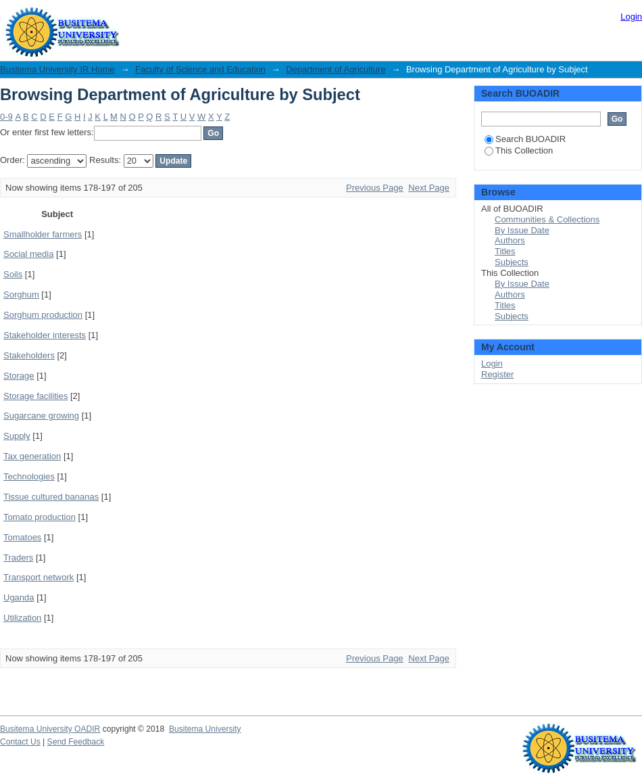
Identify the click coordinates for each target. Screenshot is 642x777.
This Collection (519, 150)
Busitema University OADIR (50, 729)
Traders (18, 557)
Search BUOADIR (525, 139)
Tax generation (32, 456)
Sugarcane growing (41, 415)
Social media (28, 254)
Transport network (38, 577)
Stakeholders (29, 355)
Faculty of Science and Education (200, 69)
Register (497, 374)
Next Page (428, 188)
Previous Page (374, 188)
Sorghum (21, 294)
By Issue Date (522, 230)
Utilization (22, 618)
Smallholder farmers (42, 234)
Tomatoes (22, 537)
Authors (510, 240)
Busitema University (205, 729)
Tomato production (39, 517)
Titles (505, 251)
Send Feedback (76, 742)
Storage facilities (35, 396)
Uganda (18, 597)
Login (631, 16)
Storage (18, 376)
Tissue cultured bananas (51, 497)
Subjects (511, 262)
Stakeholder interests (44, 335)
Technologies (29, 476)
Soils (12, 274)
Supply (16, 436)
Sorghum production (42, 315)
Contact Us (20, 742)
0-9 (6, 117)
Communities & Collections (547, 219)
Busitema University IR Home (57, 69)
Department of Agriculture (335, 69)
